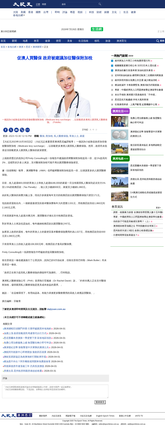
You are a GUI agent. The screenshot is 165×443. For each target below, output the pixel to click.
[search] (81, 4)
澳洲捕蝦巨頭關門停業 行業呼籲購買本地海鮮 (27, 328)
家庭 (82, 135)
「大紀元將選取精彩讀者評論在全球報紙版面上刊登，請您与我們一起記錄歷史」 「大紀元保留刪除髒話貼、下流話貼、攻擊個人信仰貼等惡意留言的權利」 (55, 391)
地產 (25, 40)
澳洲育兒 (122, 40)
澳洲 (21, 47)
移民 (97, 40)
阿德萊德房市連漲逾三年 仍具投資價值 (24, 366)
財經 (99, 12)
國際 (38, 12)
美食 (70, 40)
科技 (91, 12)
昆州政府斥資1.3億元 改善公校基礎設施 (132, 230)
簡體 (44, 4)
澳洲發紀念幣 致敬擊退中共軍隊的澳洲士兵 (26, 347)
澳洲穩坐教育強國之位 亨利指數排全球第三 (134, 226)
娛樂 (106, 12)
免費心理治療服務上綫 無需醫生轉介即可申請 (27, 342)
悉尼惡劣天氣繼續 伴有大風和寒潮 (131, 99)
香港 (30, 12)
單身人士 (74, 135)
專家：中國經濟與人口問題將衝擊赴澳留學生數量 (139, 90)
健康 (133, 12)
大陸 (15, 12)
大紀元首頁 (57, 415)
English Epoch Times (105, 415)
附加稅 (49, 135)
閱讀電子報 (71, 415)
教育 (37, 40)
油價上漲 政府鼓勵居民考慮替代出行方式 (25, 333)
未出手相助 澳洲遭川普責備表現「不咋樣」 (136, 94)
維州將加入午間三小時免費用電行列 (133, 60)
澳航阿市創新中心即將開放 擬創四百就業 (25, 352)
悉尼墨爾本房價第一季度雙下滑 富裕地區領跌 (27, 338)
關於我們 (43, 415)
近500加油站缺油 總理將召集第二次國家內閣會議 (139, 75)
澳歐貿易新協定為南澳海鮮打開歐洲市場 (25, 356)
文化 (114, 12)
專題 (72, 12)
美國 (23, 12)
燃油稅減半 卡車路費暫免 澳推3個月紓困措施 (137, 85)
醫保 (42, 135)
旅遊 (108, 40)
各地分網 (19, 16)
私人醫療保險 (61, 135)
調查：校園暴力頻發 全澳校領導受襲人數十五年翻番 (138, 212)
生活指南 (83, 40)
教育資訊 (136, 207)
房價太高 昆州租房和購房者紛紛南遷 (23, 371)
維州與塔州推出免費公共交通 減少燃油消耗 (136, 80)
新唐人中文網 (125, 415)
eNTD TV (139, 415)
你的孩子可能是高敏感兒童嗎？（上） (132, 221)
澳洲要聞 (37, 47)
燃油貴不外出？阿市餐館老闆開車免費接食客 (27, 361)
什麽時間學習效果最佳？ (125, 235)
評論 (64, 12)
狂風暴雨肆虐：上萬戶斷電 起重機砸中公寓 (136, 104)
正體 (38, 4)
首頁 (3, 40)
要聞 (14, 40)
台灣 (45, 12)
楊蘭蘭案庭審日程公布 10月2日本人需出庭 (136, 65)
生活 (125, 12)
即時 (57, 12)
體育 (59, 40)
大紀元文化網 (86, 415)
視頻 (80, 12)
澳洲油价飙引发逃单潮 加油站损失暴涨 (134, 70)
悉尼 (28, 47)
